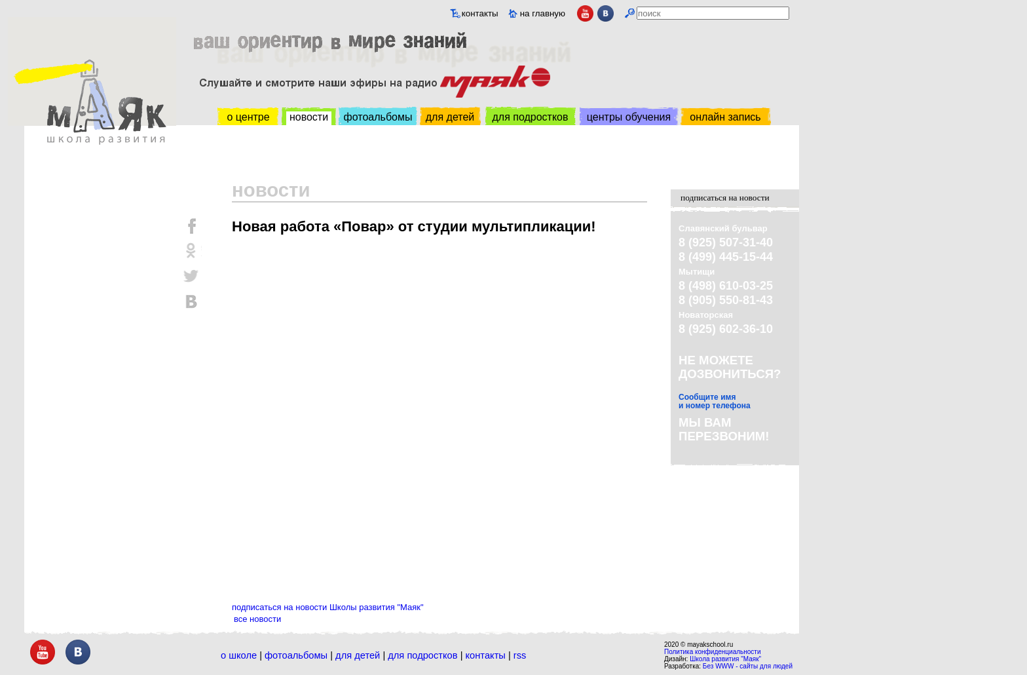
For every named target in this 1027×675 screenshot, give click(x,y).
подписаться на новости (725, 197)
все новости (257, 619)
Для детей (357, 655)
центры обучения (629, 117)
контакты (480, 13)
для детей (450, 117)
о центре (248, 117)
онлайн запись (725, 117)
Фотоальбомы (296, 655)
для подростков (530, 117)
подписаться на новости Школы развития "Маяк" (328, 607)
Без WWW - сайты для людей (748, 666)
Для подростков (422, 655)
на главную (542, 13)
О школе (239, 655)
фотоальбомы (378, 117)
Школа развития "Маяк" (725, 659)
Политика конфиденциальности (712, 651)
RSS (520, 655)
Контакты (486, 655)
